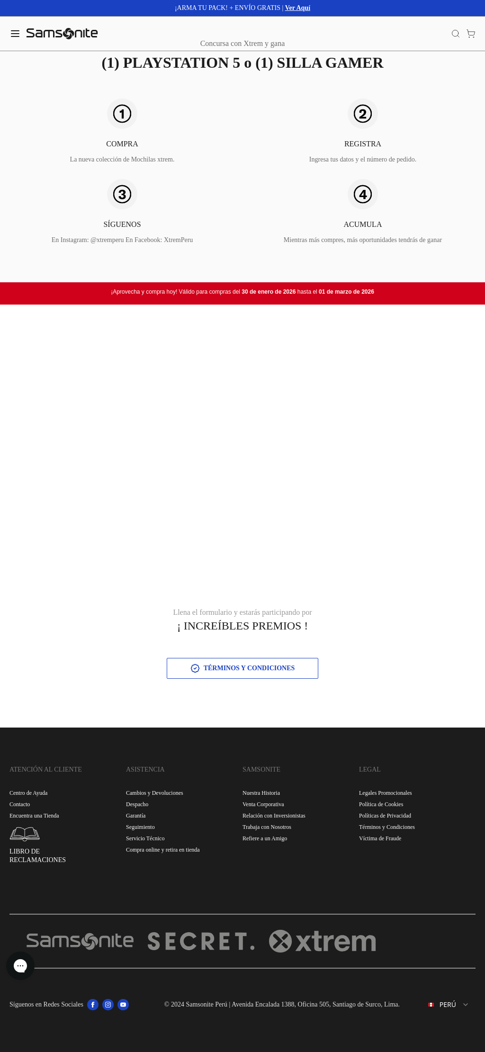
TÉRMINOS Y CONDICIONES (242, 668)
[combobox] (441, 1004)
